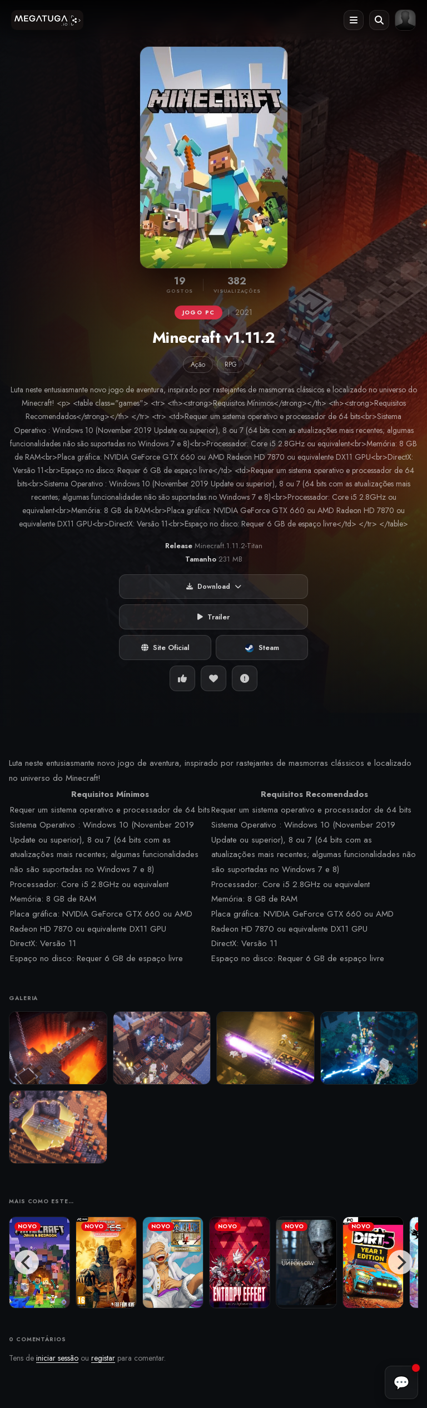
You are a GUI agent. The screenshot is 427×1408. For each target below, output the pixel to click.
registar (103, 1357)
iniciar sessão (57, 1357)
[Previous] (26, 1262)
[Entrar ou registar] (405, 20)
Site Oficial (165, 647)
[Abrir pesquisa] (379, 20)
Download (213, 587)
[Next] (400, 1262)
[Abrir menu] (354, 20)
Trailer (213, 617)
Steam (262, 647)
